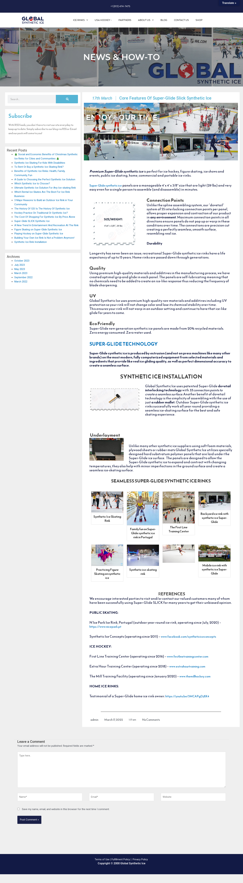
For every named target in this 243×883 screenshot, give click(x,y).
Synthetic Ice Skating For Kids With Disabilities (39, 162)
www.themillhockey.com (197, 683)
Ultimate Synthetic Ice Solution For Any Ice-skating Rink (45, 187)
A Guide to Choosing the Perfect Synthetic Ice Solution (44, 179)
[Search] (67, 99)
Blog (167, 20)
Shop (199, 20)
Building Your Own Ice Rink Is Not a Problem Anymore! (44, 237)
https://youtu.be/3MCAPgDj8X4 (190, 702)
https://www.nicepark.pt (107, 633)
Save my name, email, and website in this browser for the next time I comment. (66, 817)
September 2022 (23, 277)
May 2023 (19, 269)
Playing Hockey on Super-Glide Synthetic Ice (38, 233)
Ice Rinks (90, 20)
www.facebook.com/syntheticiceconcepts (192, 643)
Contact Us (183, 20)
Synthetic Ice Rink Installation (30, 241)
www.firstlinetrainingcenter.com (192, 663)
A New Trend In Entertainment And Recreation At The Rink (46, 225)
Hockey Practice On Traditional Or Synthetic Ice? (41, 212)
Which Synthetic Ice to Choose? (32, 183)
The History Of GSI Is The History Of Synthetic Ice (42, 208)
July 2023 (19, 264)
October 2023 (21, 260)
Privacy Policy (141, 868)
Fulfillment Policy (121, 868)
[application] (96, 20)
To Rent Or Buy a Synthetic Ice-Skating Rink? (39, 166)
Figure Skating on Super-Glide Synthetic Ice (38, 229)
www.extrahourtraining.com (191, 673)
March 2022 (20, 281)
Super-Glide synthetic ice (108, 192)
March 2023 (20, 273)
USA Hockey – (111, 20)
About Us (151, 20)
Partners (131, 20)
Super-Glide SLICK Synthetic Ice (32, 221)
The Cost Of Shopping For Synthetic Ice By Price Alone (44, 216)
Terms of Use (102, 868)
